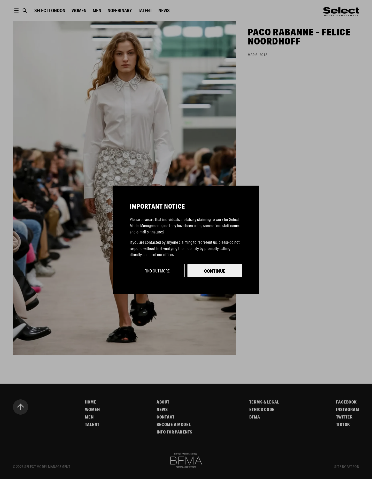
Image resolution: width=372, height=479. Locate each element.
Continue (215, 271)
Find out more (157, 270)
